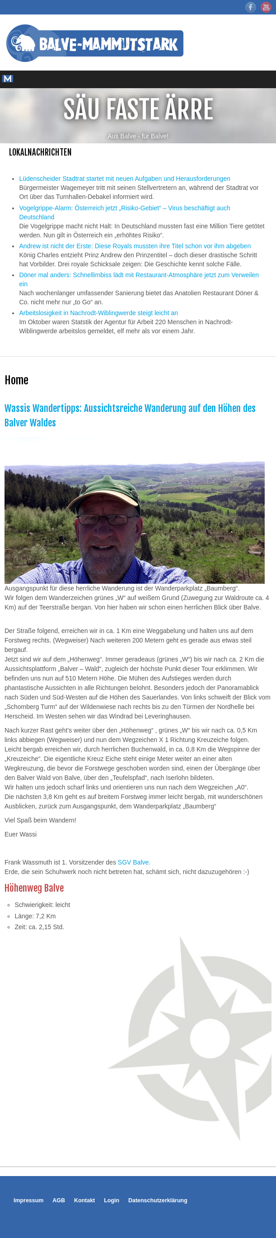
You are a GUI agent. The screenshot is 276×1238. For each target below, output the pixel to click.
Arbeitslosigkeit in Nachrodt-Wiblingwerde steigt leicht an (98, 313)
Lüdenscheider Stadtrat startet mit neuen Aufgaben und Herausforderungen (124, 178)
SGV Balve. (134, 862)
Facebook (250, 7)
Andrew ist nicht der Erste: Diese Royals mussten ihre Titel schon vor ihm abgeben (135, 246)
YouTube (266, 7)
